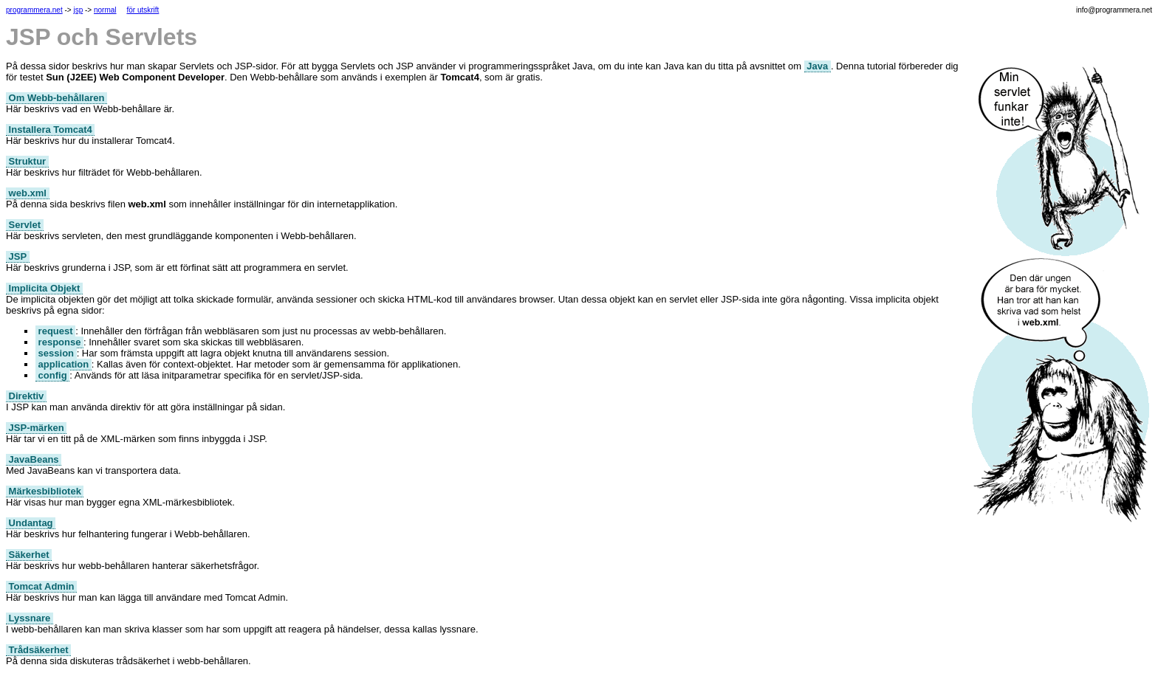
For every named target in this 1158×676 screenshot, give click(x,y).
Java (817, 66)
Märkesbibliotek (44, 491)
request (55, 331)
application (63, 364)
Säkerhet (29, 554)
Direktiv (26, 395)
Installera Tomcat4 (50, 129)
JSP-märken (36, 427)
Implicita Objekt (44, 288)
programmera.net (34, 10)
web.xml (27, 193)
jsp (78, 10)
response (59, 342)
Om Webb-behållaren (56, 97)
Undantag (30, 522)
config (52, 375)
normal (105, 10)
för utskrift (142, 10)
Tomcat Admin (41, 586)
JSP (18, 256)
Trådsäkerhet (38, 649)
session (56, 353)
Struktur (27, 161)
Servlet (25, 224)
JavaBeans (33, 459)
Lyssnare (29, 618)
